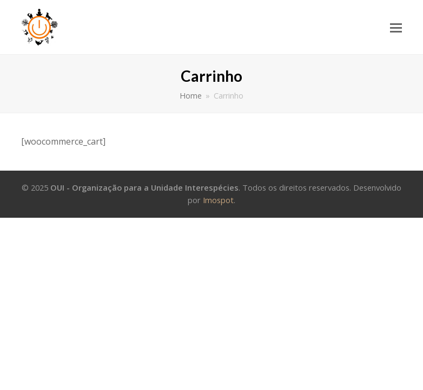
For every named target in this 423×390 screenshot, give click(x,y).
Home (191, 95)
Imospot (218, 199)
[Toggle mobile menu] (396, 27)
